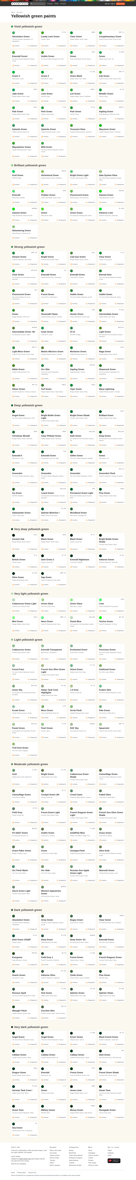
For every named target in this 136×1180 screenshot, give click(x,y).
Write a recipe (120, 3)
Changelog (91, 1153)
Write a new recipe (55, 1150)
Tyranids (71, 1162)
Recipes (50, 4)
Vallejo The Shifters (76, 835)
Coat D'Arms (74, 277)
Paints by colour (93, 1165)
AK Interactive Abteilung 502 (79, 215)
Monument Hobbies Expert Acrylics (81, 496)
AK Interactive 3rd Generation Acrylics (23, 277)
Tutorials (52, 1160)
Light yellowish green (28, 639)
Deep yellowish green (28, 405)
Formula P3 (44, 334)
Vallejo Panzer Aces (47, 515)
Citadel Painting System (19, 132)
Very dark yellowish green (31, 1027)
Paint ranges (92, 1162)
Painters (63, 4)
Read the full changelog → (19, 1164)
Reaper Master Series (77, 39)
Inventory (16, 46)
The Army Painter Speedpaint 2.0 (22, 39)
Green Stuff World (75, 59)
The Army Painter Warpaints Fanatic (23, 59)
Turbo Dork (73, 562)
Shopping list (32, 46)
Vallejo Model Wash (18, 580)
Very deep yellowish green (31, 529)
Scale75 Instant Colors (48, 1013)
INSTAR (43, 96)
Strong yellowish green (29, 246)
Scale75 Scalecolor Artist (19, 259)
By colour (20, 12)
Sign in (113, 3)
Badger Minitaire (17, 317)
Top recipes (53, 1153)
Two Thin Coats (46, 606)
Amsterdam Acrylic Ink (48, 458)
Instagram (111, 1153)
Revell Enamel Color (47, 277)
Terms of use (32, 1172)
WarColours (15, 78)
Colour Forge (16, 515)
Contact (90, 1158)
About (90, 1150)
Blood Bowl (72, 1153)
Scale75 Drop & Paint (105, 39)
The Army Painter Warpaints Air (50, 59)
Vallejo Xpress (74, 960)
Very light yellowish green (31, 593)
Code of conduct (93, 1155)
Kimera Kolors (74, 978)
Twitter (110, 1150)
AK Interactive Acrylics (19, 334)
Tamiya (43, 39)
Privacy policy (21, 1172)
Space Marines (73, 1160)
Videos (52, 1162)
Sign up (107, 3)
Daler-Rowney (74, 197)
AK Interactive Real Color (107, 922)
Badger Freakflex (17, 853)
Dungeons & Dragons (75, 1158)
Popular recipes (54, 1155)
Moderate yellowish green (31, 764)
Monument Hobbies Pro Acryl (21, 297)
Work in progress (55, 1165)
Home (13, 1172)
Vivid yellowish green (28, 26)
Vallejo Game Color (105, 59)
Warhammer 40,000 (75, 1165)
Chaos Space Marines (76, 1155)
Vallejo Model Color (105, 317)
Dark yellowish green (28, 909)
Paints (56, 4)
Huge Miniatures (104, 114)
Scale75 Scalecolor (105, 215)
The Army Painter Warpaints (78, 297)
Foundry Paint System (77, 178)
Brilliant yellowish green (30, 165)
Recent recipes (54, 1158)
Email (109, 1155)
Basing (71, 1150)
